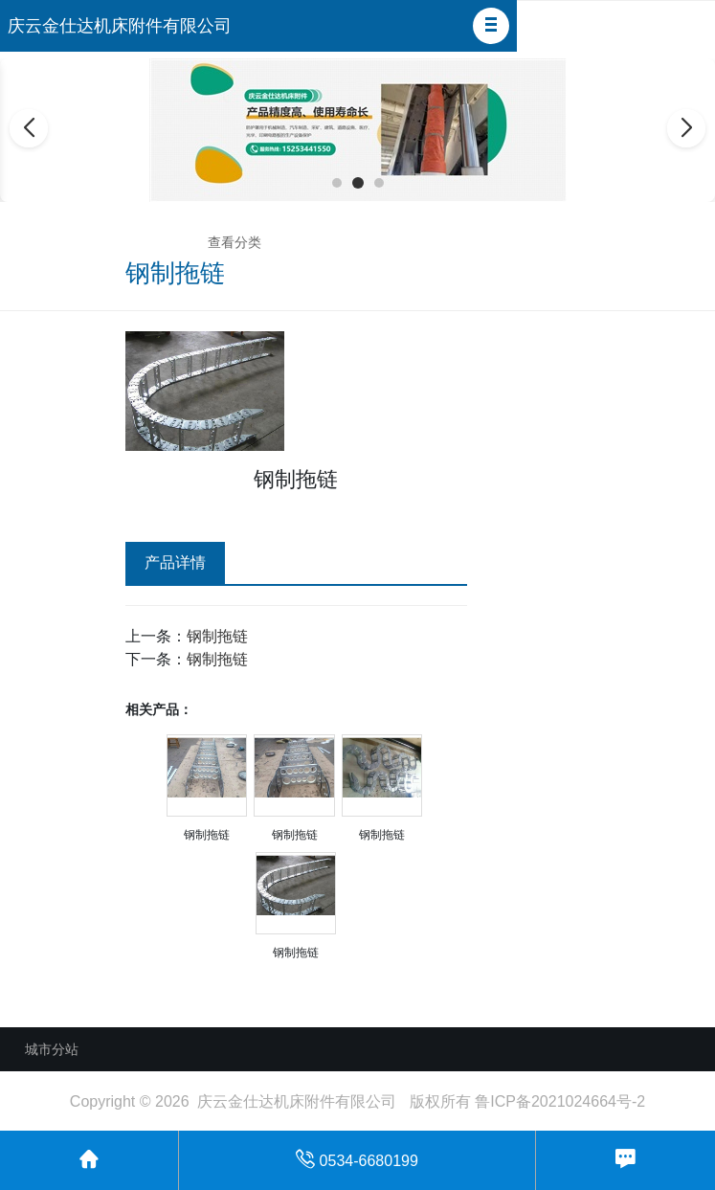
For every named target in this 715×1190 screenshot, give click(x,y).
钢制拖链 (217, 636)
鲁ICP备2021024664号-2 (560, 1101)
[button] (491, 26)
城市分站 (51, 1049)
